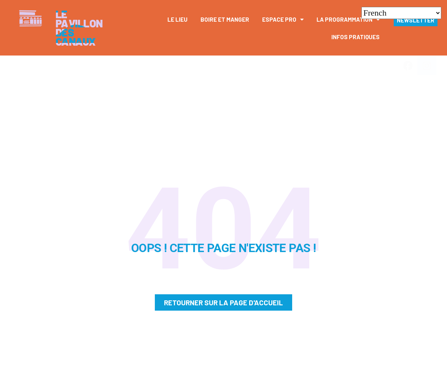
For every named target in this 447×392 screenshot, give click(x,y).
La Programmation (348, 19)
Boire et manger (224, 19)
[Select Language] (401, 13)
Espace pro (283, 19)
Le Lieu (177, 19)
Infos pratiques (355, 36)
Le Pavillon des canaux (79, 28)
